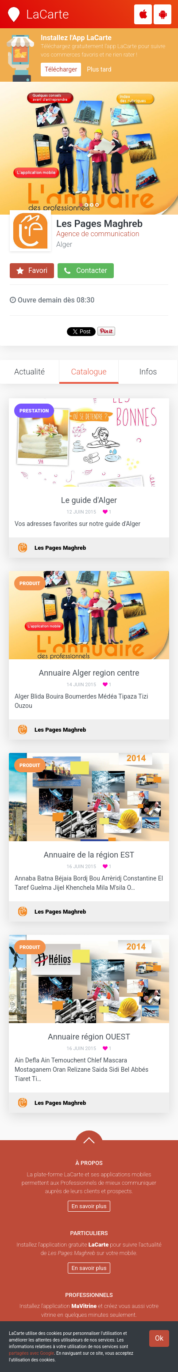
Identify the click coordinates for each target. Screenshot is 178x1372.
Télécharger (61, 69)
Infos (148, 371)
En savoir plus (89, 1206)
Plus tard (99, 69)
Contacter (85, 270)
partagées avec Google (31, 1353)
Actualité (29, 371)
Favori (31, 270)
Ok (159, 1338)
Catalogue (88, 371)
